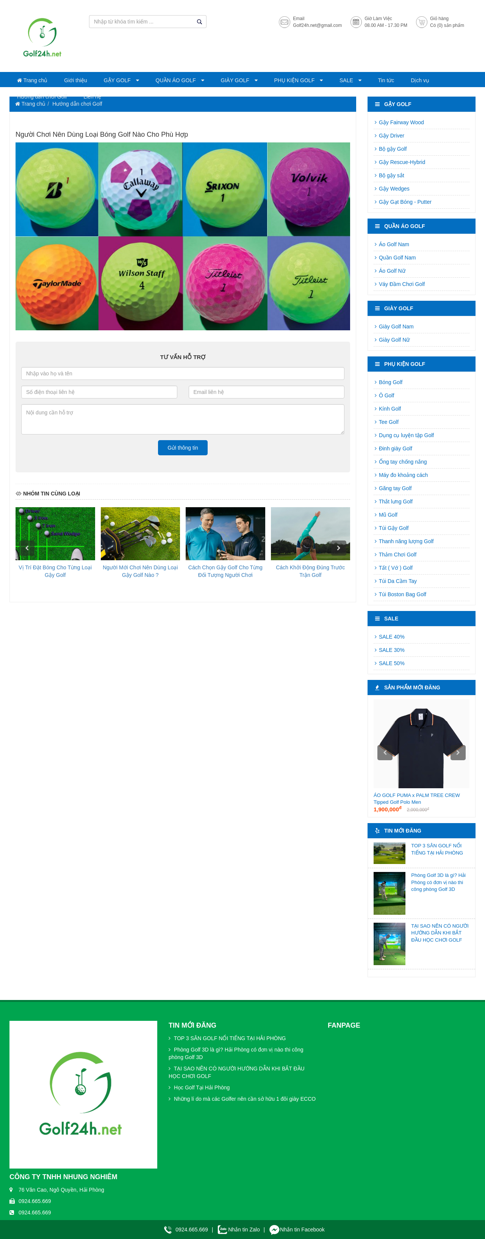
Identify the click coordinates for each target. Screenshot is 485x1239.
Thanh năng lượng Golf (404, 541)
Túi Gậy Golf (391, 528)
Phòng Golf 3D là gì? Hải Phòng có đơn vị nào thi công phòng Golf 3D (438, 882)
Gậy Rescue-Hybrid (399, 162)
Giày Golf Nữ (392, 340)
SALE (347, 80)
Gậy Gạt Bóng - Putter (403, 202)
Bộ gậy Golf (390, 149)
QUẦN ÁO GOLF (176, 80)
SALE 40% (389, 637)
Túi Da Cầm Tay (395, 581)
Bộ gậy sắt (389, 175)
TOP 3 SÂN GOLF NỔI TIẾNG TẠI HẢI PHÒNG (227, 1038)
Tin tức (386, 80)
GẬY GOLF (118, 80)
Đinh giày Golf (393, 448)
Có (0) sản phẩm (447, 25)
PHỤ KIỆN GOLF (295, 80)
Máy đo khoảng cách (401, 475)
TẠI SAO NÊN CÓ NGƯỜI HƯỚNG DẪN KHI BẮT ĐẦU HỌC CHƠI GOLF (440, 933)
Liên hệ (92, 97)
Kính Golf (387, 409)
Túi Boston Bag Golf (400, 594)
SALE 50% (389, 663)
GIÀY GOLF (236, 80)
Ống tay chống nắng (400, 462)
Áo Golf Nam (391, 244)
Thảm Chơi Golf (395, 555)
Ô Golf (384, 395)
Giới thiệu (75, 80)
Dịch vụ (420, 80)
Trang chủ (32, 80)
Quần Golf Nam (395, 258)
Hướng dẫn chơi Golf (42, 97)
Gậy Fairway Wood (399, 122)
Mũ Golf (385, 515)
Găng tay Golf (392, 488)
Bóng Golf (388, 382)
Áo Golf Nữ (389, 271)
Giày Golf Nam (394, 326)
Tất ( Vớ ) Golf (393, 568)
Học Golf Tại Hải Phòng (199, 1087)
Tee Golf (386, 422)
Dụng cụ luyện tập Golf (404, 435)
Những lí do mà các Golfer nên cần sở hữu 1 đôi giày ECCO (242, 1099)
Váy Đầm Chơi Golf (399, 284)
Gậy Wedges (392, 189)
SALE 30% (389, 650)
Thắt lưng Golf (393, 501)
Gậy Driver (389, 136)
